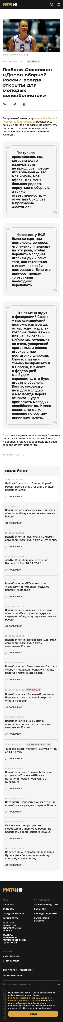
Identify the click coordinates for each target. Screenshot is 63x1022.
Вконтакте (9, 970)
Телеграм (25, 970)
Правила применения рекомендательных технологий (14, 939)
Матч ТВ (19, 454)
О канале (8, 904)
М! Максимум (11, 961)
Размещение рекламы (41, 919)
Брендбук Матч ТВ (13, 913)
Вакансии (40, 909)
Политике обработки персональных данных (30, 998)
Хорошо (33, 1013)
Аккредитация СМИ (46, 913)
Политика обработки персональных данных (12, 927)
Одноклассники (13, 975)
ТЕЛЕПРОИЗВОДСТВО (46, 904)
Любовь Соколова (24, 121)
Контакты (8, 909)
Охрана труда (11, 918)
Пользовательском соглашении (24, 1000)
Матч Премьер (11, 956)
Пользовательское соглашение (17, 984)
